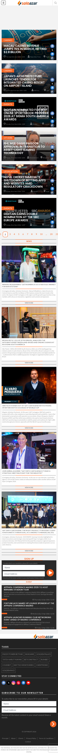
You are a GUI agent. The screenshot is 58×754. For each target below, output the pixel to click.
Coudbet (6, 665)
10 (41, 234)
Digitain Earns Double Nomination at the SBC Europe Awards (21, 217)
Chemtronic (42, 665)
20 (51, 234)
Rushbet (45, 659)
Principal (5, 738)
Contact (28, 742)
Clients (20, 738)
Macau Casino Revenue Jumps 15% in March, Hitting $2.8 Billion (25, 49)
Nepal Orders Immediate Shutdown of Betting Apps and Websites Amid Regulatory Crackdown (25, 182)
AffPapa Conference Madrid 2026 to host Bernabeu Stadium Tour (26, 588)
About (13, 738)
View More (29, 303)
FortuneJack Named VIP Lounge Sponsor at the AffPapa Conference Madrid (29, 604)
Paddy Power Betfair (12, 654)
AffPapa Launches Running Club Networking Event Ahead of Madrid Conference (27, 618)
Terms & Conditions (46, 738)
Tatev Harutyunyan (12, 659)
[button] (55, 2)
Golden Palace (44, 654)
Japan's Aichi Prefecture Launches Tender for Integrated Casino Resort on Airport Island (24, 81)
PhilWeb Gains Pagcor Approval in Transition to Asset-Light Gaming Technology (24, 148)
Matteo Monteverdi (24, 665)
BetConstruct (31, 659)
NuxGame (29, 654)
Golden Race (8, 670)
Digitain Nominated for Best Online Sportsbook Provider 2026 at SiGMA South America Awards (26, 114)
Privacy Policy (31, 738)
